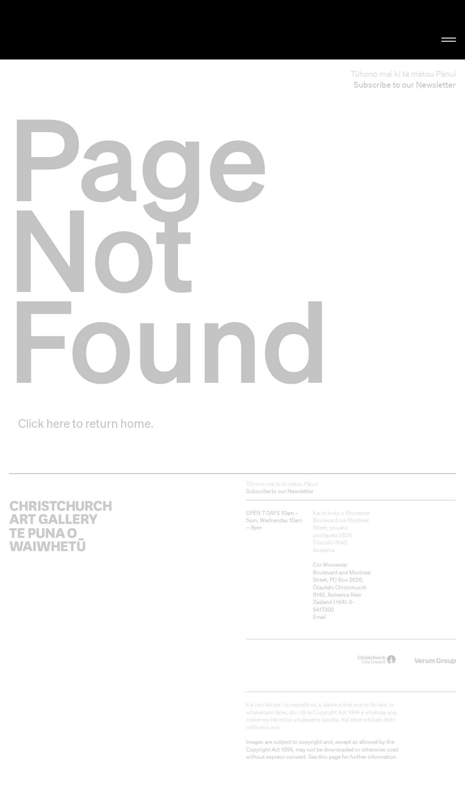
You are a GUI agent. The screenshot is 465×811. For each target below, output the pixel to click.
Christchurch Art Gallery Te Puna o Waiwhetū (78, 29)
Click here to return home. (85, 423)
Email (319, 617)
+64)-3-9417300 (333, 605)
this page (329, 757)
